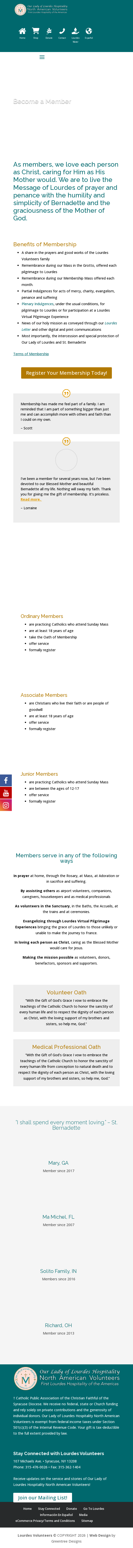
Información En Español (56, 1515)
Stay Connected (49, 1509)
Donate (71, 1509)
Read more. (31, 499)
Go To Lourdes (93, 1509)
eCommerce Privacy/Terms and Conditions (45, 1521)
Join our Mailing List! (42, 1497)
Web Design (100, 1535)
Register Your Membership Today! (66, 372)
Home (27, 1509)
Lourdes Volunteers (35, 1535)
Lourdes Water (76, 38)
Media (83, 1515)
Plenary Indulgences (38, 303)
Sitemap (87, 1521)
